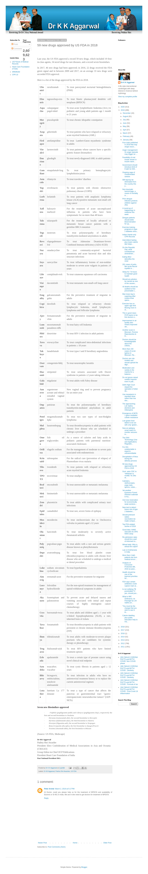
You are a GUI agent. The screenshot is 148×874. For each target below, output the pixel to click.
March (125, 133)
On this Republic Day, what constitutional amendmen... (128, 250)
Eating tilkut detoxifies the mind (128, 259)
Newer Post (42, 843)
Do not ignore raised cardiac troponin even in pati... (130, 379)
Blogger (84, 867)
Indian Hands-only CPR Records (129, 236)
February (126, 136)
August (126, 116)
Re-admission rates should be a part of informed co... (129, 539)
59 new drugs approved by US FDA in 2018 (129, 466)
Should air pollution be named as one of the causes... (130, 281)
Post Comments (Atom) (56, 847)
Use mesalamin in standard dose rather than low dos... (129, 397)
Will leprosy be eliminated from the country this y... (129, 183)
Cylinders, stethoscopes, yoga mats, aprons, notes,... (129, 484)
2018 (123, 627)
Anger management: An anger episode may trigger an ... (130, 152)
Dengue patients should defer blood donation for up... (129, 221)
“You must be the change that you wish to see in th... (129, 609)
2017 (123, 630)
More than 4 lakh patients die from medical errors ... (129, 557)
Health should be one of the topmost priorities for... (129, 575)
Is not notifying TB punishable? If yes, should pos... (130, 591)
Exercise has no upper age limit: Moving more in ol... (129, 307)
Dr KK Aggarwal (49, 771)
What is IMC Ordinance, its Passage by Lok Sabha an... (129, 600)
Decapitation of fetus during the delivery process (130, 459)
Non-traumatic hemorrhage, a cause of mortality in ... (130, 192)
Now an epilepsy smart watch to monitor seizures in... (129, 431)
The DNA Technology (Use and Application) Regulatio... (129, 441)
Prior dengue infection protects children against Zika (129, 202)
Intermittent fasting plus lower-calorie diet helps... (130, 242)
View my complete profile (127, 97)
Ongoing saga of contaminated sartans (128, 174)
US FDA (73, 771)
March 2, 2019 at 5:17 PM (64, 789)
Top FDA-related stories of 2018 (129, 525)
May (125, 126)
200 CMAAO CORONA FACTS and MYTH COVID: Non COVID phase (129, 660)
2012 (123, 643)
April (125, 130)
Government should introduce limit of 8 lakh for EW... (129, 167)
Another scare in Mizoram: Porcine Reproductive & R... (130, 333)
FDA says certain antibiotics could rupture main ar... (129, 584)
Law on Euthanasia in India (129, 551)
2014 (123, 637)
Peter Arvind (49, 789)
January (126, 140)
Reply (46, 798)
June (125, 123)
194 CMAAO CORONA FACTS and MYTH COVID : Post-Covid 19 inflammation (129, 690)
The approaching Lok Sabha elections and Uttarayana (128, 407)
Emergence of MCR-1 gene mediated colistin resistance (130, 415)
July (124, 120)
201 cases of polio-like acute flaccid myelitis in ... (129, 266)
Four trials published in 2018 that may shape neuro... (130, 145)
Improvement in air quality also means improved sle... (129, 324)
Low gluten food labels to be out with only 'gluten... (130, 423)
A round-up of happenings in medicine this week (128, 211)
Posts (15, 44)
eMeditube (16, 72)
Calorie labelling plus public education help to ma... (129, 619)
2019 (123, 110)
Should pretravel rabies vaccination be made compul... (129, 518)
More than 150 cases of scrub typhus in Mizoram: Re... (129, 352)
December (127, 113)
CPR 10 (15, 75)
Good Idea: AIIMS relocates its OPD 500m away (130, 532)
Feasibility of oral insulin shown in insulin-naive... (129, 159)
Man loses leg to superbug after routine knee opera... (128, 297)
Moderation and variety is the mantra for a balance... (128, 371)
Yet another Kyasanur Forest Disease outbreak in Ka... (130, 493)
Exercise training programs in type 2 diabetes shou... (130, 229)
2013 (123, 640)
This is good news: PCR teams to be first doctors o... (129, 315)
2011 (123, 647)
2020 (123, 107)
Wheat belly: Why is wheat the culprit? (130, 546)
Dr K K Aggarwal (127, 82)
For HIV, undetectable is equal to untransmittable (129, 450)
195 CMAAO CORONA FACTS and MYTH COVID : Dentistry (129, 675)
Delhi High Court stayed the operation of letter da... (130, 388)
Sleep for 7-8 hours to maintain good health (129, 274)
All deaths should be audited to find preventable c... (130, 289)
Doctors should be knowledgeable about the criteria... (129, 343)
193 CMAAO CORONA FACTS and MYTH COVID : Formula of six (129, 682)
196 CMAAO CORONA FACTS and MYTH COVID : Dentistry (129, 668)
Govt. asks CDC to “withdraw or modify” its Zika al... (129, 474)
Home (75, 843)
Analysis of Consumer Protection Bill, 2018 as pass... (129, 566)
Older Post (107, 843)
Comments (17, 49)
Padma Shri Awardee (63, 771)
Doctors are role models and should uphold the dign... (130, 361)
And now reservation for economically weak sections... (130, 502)
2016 (123, 633)
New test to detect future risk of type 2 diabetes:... (130, 509)
